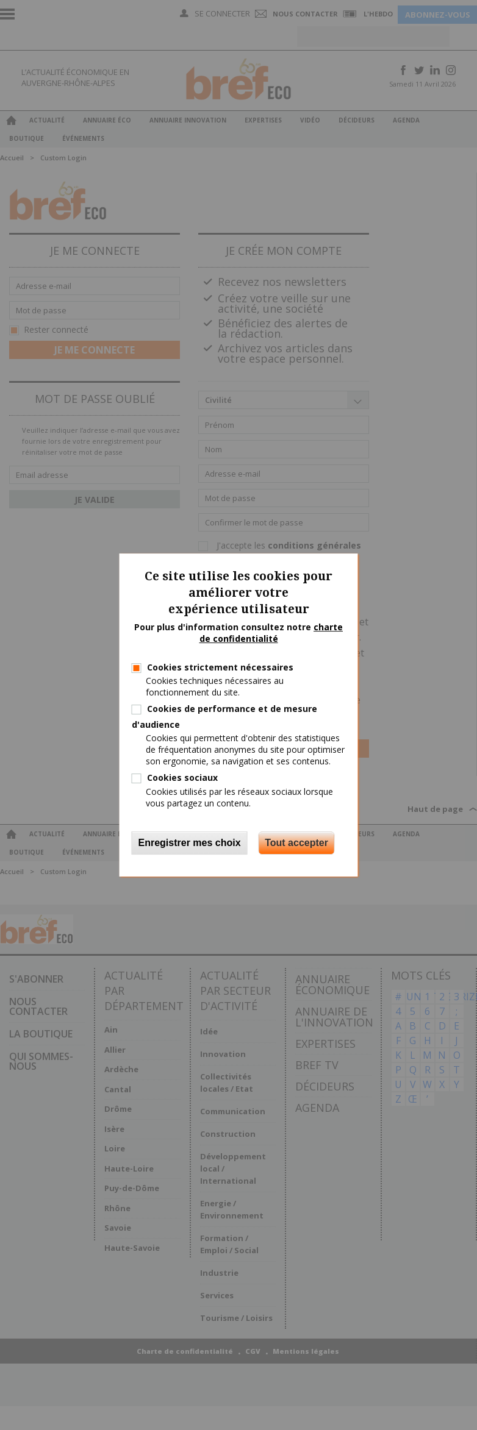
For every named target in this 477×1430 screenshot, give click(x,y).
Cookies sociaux (182, 777)
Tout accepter (296, 843)
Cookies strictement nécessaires (220, 667)
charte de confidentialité (271, 633)
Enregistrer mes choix (189, 843)
